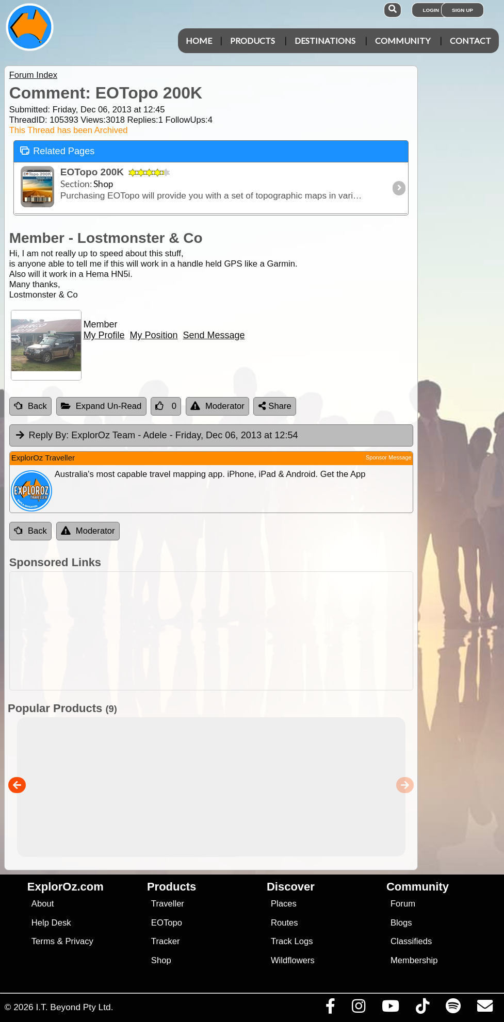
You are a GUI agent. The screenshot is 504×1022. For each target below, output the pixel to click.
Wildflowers (293, 960)
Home (199, 40)
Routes (284, 923)
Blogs (401, 923)
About (42, 904)
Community (402, 40)
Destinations (325, 40)
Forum (403, 904)
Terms (43, 941)
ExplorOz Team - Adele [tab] (156, 436)
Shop (161, 960)
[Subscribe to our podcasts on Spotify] (453, 1008)
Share (274, 406)
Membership (414, 960)
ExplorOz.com (65, 886)
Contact (470, 40)
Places (284, 904)
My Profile (104, 335)
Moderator (217, 406)
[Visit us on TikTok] (422, 1008)
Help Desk (51, 923)
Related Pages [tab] (57, 150)
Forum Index (33, 75)
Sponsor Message (389, 457)
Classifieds (411, 941)
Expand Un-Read (101, 406)
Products (252, 40)
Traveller (167, 904)
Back (30, 406)
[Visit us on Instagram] (358, 1008)
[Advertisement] (257, 631)
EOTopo (166, 923)
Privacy (79, 941)
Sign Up (462, 10)
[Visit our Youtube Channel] (390, 1008)
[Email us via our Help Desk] (484, 1008)
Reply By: (49, 435)
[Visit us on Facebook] (330, 1008)
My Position (154, 335)
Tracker (165, 941)
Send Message (214, 335)
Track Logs (292, 941)
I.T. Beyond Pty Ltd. (74, 1007)
